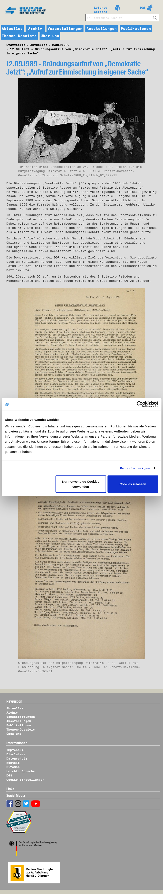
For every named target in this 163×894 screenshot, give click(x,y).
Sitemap (13, 767)
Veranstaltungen (65, 29)
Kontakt (13, 762)
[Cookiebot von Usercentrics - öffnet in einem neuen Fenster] (139, 404)
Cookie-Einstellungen (25, 779)
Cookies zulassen (132, 484)
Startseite (15, 45)
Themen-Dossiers (19, 36)
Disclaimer (15, 754)
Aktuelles (12, 29)
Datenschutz (16, 758)
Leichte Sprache (100, 9)
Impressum (14, 750)
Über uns (50, 36)
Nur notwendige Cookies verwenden (80, 484)
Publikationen (136, 29)
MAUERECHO (60, 45)
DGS (143, 7)
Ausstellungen (101, 29)
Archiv (35, 29)
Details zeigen (135, 468)
